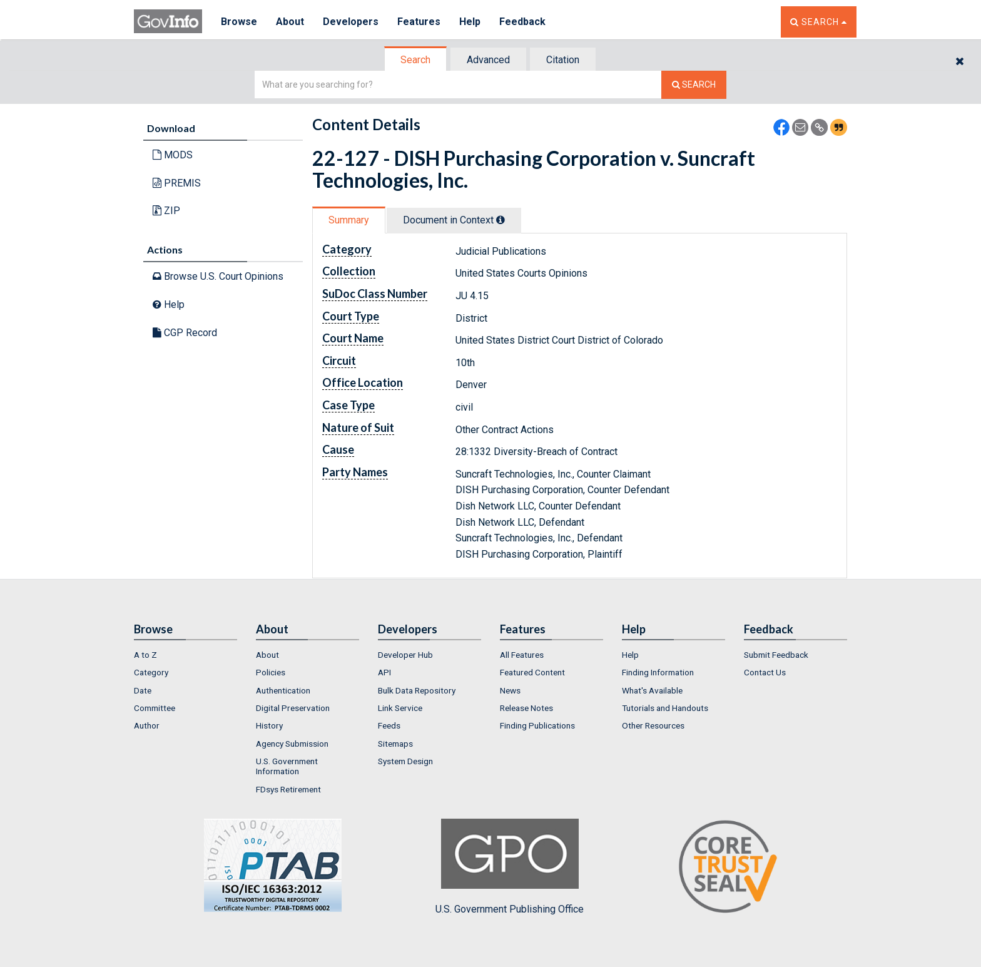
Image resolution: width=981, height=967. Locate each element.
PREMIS (177, 183)
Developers (351, 22)
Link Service (400, 708)
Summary (348, 220)
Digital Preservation (293, 708)
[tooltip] (500, 220)
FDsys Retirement (288, 789)
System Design (405, 761)
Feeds (389, 725)
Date (142, 690)
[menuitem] (185, 655)
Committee (154, 708)
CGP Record (185, 333)
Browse (239, 22)
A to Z (145, 655)
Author (147, 725)
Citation (562, 60)
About (290, 22)
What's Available (652, 690)
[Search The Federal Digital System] (693, 85)
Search (415, 60)
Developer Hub (405, 655)
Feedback (522, 22)
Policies (270, 672)
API (384, 672)
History (269, 725)
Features (418, 22)
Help (469, 22)
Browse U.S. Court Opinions (218, 276)
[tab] (416, 59)
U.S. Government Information (287, 766)
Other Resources (653, 725)
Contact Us (765, 672)
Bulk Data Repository (416, 690)
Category (151, 672)
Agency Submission (292, 744)
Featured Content (532, 672)
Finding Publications (537, 725)
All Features (522, 655)
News (510, 690)
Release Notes (526, 708)
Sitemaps (395, 744)
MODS (173, 155)
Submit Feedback (776, 655)
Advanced (488, 60)
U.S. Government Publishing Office (509, 867)
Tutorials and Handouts (665, 708)
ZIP (166, 211)
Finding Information (658, 672)
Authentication (283, 690)
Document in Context (454, 220)
